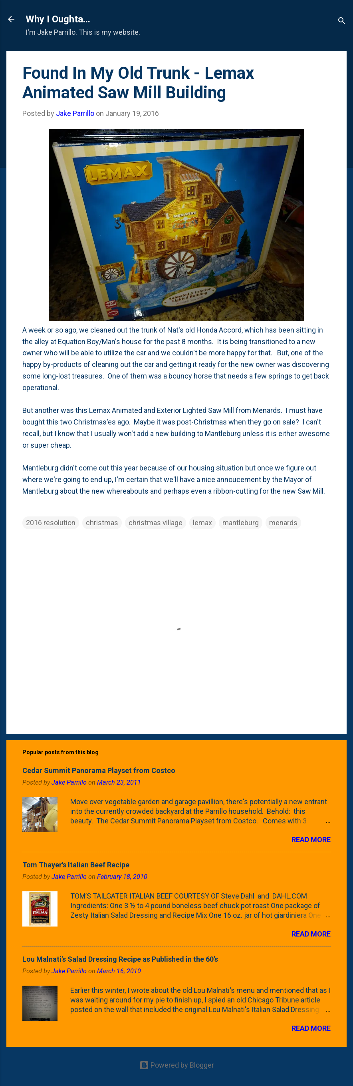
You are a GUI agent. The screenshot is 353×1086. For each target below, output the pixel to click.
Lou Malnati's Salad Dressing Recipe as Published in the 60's (120, 959)
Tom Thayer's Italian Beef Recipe (75, 865)
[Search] (342, 22)
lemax (202, 522)
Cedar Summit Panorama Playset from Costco (98, 770)
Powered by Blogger (176, 1065)
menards (283, 522)
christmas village (155, 522)
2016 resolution (50, 522)
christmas (102, 522)
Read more (311, 839)
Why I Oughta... (58, 19)
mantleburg (240, 522)
